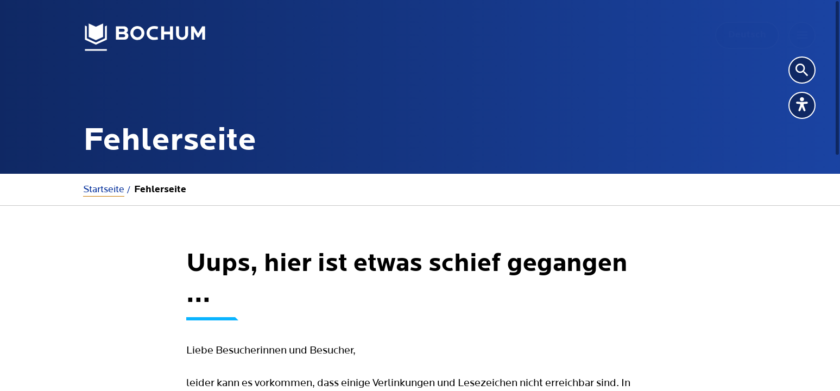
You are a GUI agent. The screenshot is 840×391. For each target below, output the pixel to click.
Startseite (103, 189)
